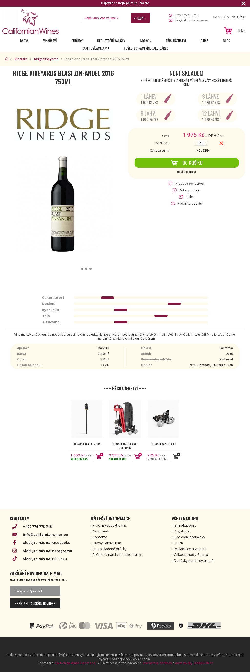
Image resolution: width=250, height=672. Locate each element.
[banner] (30, 21)
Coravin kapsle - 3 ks (164, 444)
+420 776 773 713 (186, 15)
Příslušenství (176, 40)
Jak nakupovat (185, 525)
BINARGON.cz (203, 663)
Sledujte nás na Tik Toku (45, 558)
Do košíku (187, 162)
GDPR (178, 543)
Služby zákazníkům (107, 543)
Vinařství (50, 40)
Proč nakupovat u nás (110, 525)
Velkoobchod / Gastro (191, 554)
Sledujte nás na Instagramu (47, 550)
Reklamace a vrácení (190, 548)
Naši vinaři (101, 531)
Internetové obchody (157, 663)
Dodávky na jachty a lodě (194, 560)
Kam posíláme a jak (95, 48)
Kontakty (100, 537)
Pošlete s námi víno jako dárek (146, 48)
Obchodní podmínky (189, 537)
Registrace (182, 531)
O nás (204, 40)
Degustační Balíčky (111, 40)
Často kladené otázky (109, 548)
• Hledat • (140, 18)
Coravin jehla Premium (86, 444)
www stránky (183, 663)
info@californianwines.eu (191, 20)
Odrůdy (77, 40)
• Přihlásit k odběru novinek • (35, 603)
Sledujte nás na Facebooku (46, 542)
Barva (24, 40)
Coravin (145, 40)
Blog (226, 40)
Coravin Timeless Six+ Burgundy (125, 446)
